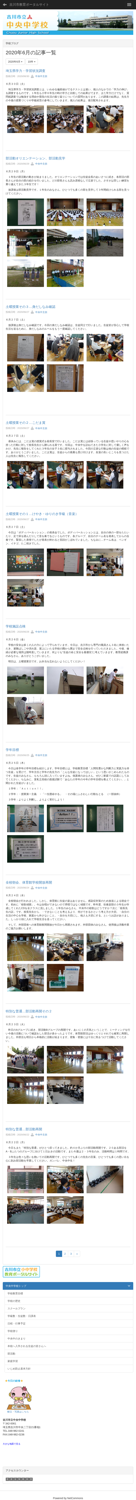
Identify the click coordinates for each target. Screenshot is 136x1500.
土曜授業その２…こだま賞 (25, 423)
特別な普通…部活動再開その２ (29, 1011)
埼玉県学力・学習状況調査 (25, 71)
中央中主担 (39, 76)
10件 (31, 61)
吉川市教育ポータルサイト (29, 4)
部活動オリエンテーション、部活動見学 (35, 158)
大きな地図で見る (11, 1444)
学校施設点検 (16, 626)
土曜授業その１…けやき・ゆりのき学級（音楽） (42, 514)
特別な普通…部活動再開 (24, 1129)
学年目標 (12, 750)
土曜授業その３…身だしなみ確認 (30, 307)
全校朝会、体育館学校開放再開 (29, 882)
